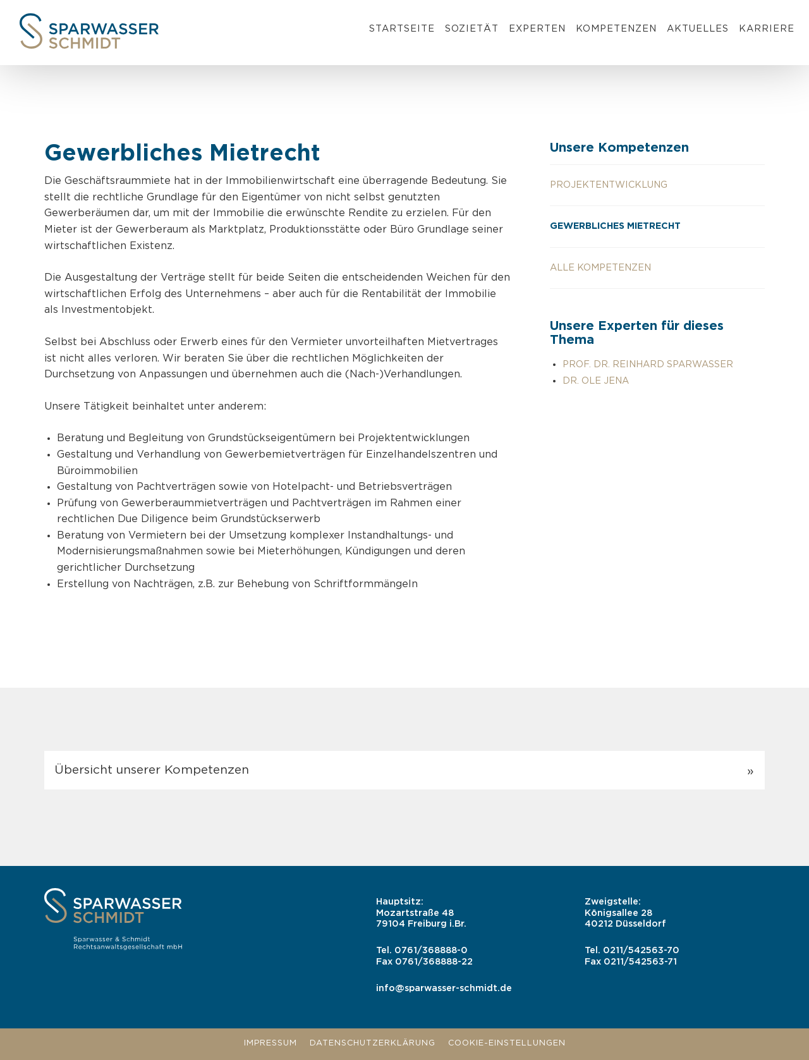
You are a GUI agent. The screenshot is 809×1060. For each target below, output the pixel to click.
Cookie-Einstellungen (507, 1043)
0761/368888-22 (434, 962)
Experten (537, 29)
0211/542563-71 (640, 962)
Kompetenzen (616, 29)
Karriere (766, 29)
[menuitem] (402, 31)
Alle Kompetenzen (600, 268)
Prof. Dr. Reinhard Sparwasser (648, 364)
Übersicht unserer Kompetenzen (151, 770)
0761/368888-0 (431, 950)
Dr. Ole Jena (596, 381)
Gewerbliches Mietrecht (615, 226)
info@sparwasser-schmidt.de (444, 988)
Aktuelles (698, 29)
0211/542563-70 (641, 950)
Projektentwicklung (608, 185)
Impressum (270, 1043)
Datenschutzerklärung (372, 1043)
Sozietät (472, 29)
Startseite (402, 29)
